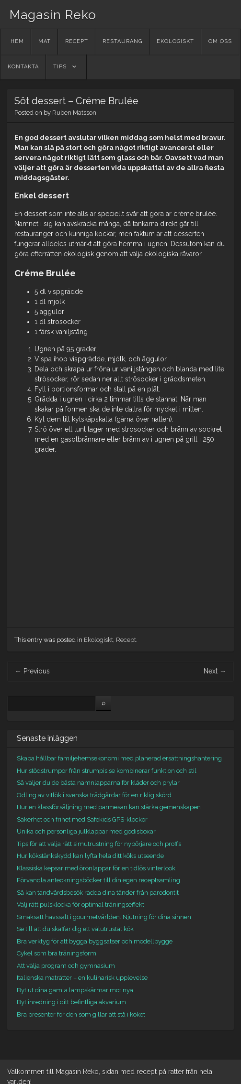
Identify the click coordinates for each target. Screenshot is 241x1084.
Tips (60, 67)
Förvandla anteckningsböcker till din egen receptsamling (98, 880)
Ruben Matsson (74, 112)
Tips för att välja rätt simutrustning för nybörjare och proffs (99, 843)
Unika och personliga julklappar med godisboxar (86, 831)
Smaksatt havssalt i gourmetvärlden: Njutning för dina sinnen (104, 917)
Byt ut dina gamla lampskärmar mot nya (75, 990)
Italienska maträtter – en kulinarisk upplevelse (82, 977)
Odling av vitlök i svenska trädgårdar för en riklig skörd (94, 795)
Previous (32, 671)
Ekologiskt (175, 41)
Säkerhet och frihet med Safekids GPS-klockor (82, 819)
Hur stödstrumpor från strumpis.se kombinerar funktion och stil (106, 770)
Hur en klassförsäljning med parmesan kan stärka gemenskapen (109, 807)
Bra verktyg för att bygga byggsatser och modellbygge (94, 941)
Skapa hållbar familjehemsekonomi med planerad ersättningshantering (119, 758)
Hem (17, 41)
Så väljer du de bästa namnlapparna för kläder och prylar (98, 782)
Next (215, 671)
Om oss (220, 41)
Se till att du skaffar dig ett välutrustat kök (75, 928)
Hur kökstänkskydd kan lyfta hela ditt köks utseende (90, 855)
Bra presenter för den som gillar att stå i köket (81, 1014)
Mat (44, 41)
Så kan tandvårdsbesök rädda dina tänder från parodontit (98, 892)
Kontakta (23, 67)
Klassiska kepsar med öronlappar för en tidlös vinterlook (96, 868)
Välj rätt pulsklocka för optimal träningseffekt (80, 904)
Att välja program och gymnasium (66, 965)
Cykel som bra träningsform (56, 953)
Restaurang (122, 41)
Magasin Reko (53, 15)
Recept (76, 41)
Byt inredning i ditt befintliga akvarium (71, 1002)
